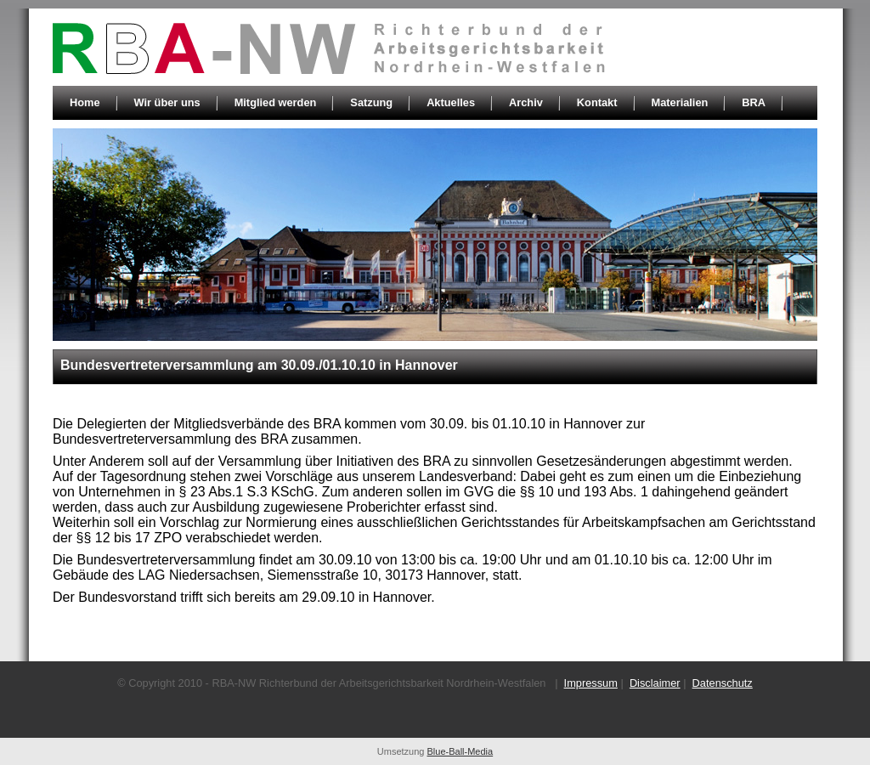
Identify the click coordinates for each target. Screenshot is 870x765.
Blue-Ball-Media (460, 751)
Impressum (591, 683)
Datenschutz (722, 683)
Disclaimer (655, 683)
